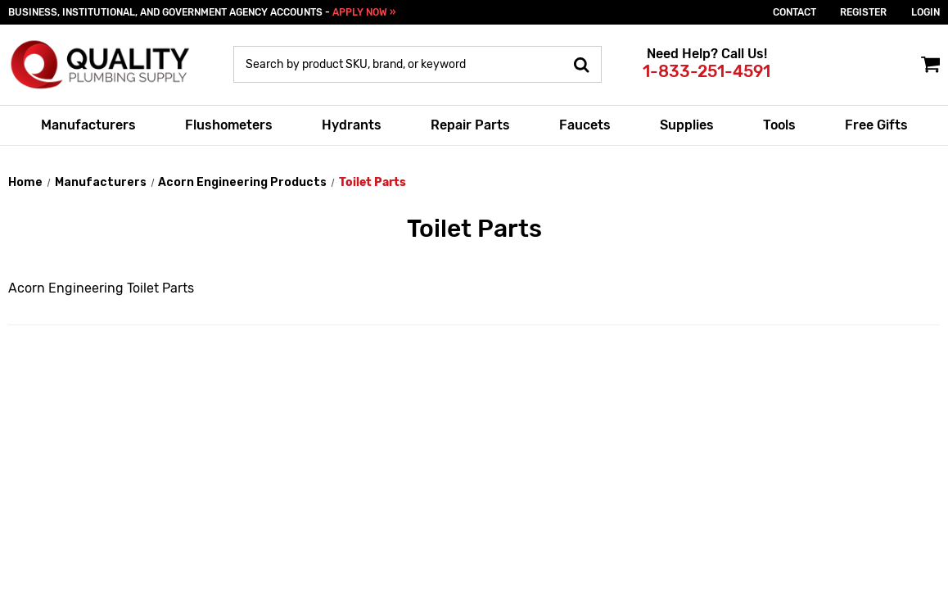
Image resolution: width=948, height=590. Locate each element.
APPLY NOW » (363, 12)
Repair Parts (470, 125)
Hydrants (351, 125)
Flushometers (229, 125)
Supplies (687, 125)
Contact (794, 12)
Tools (779, 125)
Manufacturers (88, 125)
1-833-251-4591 (706, 71)
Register (863, 12)
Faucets (585, 125)
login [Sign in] (925, 12)
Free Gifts (876, 125)
